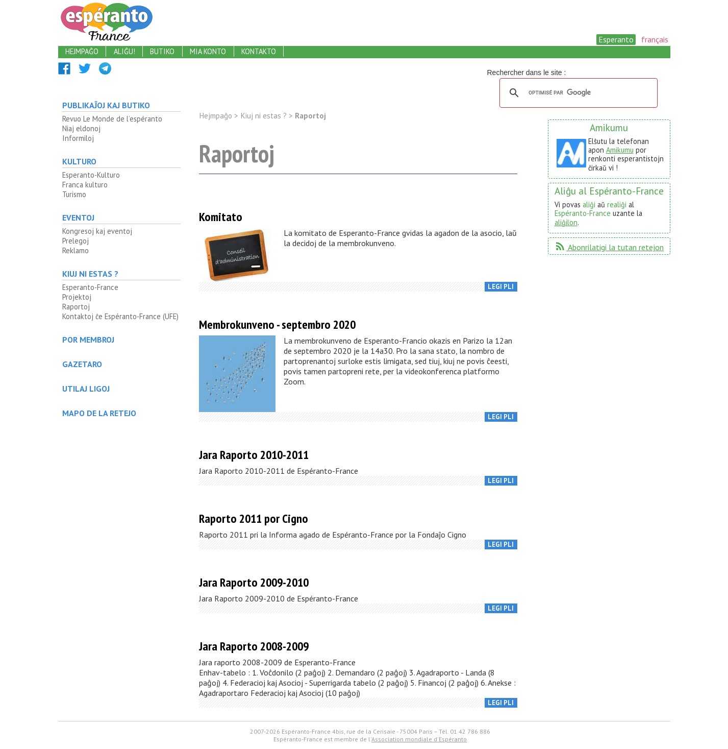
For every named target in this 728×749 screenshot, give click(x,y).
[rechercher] (577, 93)
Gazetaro (82, 364)
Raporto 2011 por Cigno (253, 518)
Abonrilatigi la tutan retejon (609, 247)
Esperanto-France (90, 287)
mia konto (208, 51)
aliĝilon (566, 222)
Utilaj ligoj (86, 388)
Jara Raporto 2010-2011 (254, 455)
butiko (162, 51)
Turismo (74, 194)
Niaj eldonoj (81, 128)
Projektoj (76, 297)
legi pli (501, 286)
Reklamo (75, 250)
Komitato (220, 217)
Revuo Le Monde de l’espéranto (112, 119)
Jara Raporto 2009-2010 (254, 582)
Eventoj (78, 217)
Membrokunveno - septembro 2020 (277, 324)
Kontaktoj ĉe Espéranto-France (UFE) (120, 316)
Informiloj (78, 138)
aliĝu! (124, 51)
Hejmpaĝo (215, 115)
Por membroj (88, 339)
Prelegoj (75, 241)
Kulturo (79, 161)
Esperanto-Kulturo (91, 175)
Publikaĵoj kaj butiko (106, 105)
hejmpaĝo (81, 51)
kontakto (258, 51)
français (654, 39)
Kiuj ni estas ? (90, 274)
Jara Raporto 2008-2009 (254, 646)
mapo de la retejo (99, 413)
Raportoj (76, 306)
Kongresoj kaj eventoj (97, 231)
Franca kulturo (85, 184)
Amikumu (620, 150)
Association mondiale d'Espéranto (419, 739)
